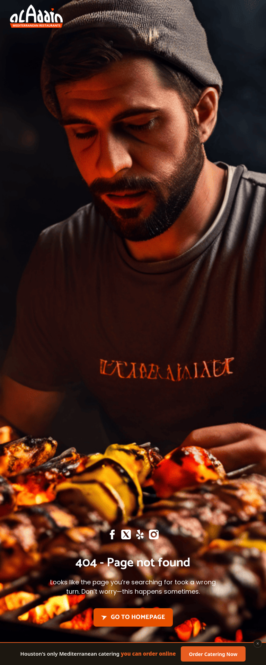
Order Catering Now (213, 655)
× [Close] (257, 644)
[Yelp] (140, 536)
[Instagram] (154, 536)
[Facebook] (112, 536)
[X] (126, 536)
